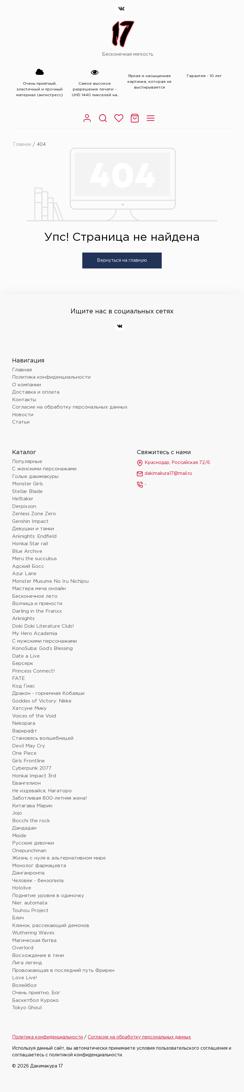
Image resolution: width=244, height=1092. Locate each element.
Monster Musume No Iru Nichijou (50, 581)
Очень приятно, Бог (36, 993)
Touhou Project (30, 911)
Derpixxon (24, 506)
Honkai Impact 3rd (34, 776)
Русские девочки (33, 843)
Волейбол (24, 985)
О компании (26, 385)
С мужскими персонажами (44, 641)
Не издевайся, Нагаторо (42, 791)
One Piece (24, 753)
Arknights (23, 619)
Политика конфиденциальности (51, 377)
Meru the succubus (34, 559)
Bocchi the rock (31, 821)
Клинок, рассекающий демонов (50, 926)
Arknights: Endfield (34, 536)
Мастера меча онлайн (39, 589)
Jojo (17, 813)
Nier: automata (29, 903)
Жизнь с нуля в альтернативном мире (59, 858)
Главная (22, 144)
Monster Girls (27, 484)
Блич (18, 918)
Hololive (21, 888)
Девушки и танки (33, 529)
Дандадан (24, 828)
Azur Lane (24, 574)
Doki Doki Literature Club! (43, 626)
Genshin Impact (30, 521)
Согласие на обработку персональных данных (70, 407)
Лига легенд (27, 963)
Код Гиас (23, 686)
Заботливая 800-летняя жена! (49, 798)
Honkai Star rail (30, 544)
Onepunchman (29, 851)
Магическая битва (34, 941)
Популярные (27, 462)
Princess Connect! (33, 671)
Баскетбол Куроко (35, 1000)
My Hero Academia (34, 634)
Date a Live (26, 656)
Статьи (21, 422)
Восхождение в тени (38, 955)
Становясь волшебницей (42, 738)
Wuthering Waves (33, 933)
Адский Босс (28, 566)
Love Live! (24, 978)
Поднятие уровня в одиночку (48, 896)
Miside (19, 836)
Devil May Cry (28, 746)
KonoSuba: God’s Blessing (42, 648)
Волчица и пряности (37, 604)
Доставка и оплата (35, 392)
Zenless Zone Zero (34, 514)
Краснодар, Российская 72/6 (173, 463)
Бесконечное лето (35, 596)
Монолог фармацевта (39, 866)
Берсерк (22, 663)
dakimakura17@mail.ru (164, 474)
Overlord (22, 948)
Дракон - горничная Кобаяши (48, 693)
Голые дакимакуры (35, 477)
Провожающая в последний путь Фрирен (63, 970)
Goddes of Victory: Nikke (41, 701)
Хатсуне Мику (29, 708)
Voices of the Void (34, 716)
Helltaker (22, 499)
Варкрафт (24, 731)
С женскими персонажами (44, 469)
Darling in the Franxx (37, 611)
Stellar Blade (27, 491)
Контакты (24, 400)
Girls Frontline (28, 761)
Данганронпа (28, 873)
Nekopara (23, 723)
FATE (18, 678)
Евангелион (26, 783)
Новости (22, 415)
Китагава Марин (32, 806)
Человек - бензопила (38, 881)
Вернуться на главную (122, 260)
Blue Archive (27, 551)
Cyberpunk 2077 (31, 768)
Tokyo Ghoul (27, 1008)
